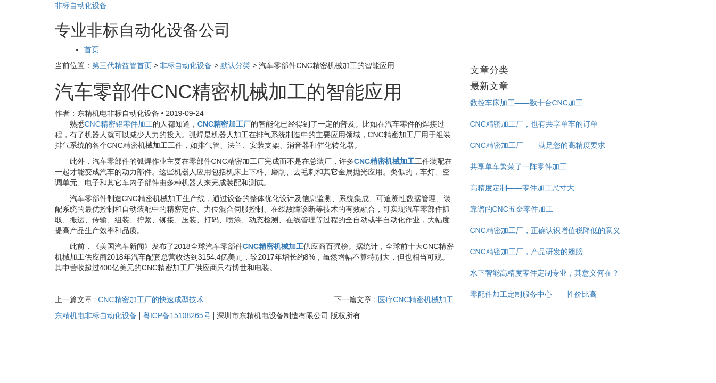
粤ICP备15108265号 (177, 315)
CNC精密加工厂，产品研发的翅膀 (526, 251)
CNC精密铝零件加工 (119, 124)
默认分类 (235, 65)
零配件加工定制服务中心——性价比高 (533, 294)
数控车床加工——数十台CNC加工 (526, 102)
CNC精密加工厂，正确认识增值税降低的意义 (545, 230)
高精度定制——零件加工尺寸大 (522, 188)
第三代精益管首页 (122, 65)
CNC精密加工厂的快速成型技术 (150, 299)
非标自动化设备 (81, 5)
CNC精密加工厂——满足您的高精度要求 (537, 145)
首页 (91, 49)
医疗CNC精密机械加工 (416, 299)
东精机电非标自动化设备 (96, 315)
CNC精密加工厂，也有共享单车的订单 (534, 124)
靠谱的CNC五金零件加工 (511, 209)
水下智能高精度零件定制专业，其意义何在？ (544, 273)
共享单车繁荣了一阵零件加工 (518, 166)
